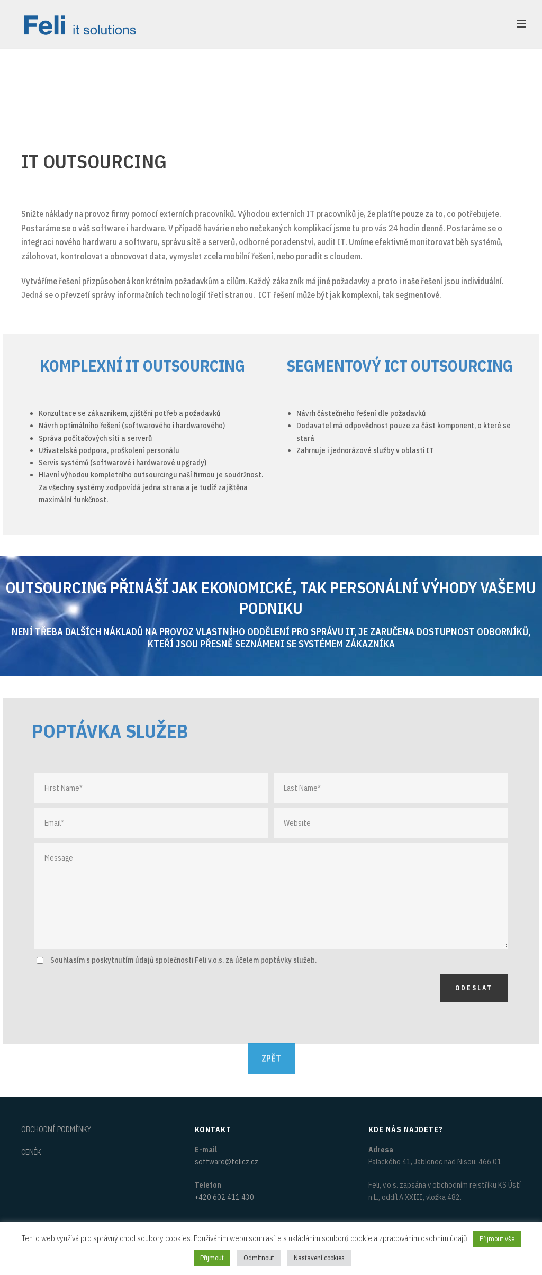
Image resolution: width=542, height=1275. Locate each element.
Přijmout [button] (212, 1257)
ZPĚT (271, 1048)
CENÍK (31, 1152)
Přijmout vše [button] (497, 1238)
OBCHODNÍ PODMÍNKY (56, 1129)
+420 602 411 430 (224, 1197)
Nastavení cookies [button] (319, 1257)
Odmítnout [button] (258, 1257)
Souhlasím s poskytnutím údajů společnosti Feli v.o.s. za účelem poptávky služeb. (183, 960)
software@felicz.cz (226, 1162)
